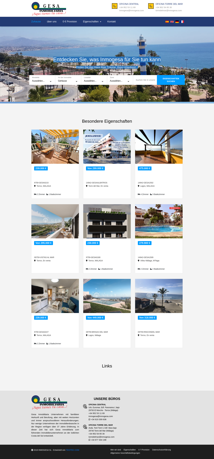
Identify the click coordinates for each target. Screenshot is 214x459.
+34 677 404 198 (97, 440)
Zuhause (36, 21)
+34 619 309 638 (97, 419)
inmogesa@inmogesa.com (131, 10)
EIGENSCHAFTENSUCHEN (171, 80)
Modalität (35, 77)
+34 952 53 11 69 (127, 7)
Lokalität (87, 77)
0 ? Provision (144, 450)
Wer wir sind (115, 450)
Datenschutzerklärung (161, 450)
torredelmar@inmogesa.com (169, 10)
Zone (112, 77)
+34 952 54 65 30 (164, 7)
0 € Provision (70, 21)
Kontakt (111, 21)
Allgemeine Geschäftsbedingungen (125, 453)
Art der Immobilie (64, 77)
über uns (52, 21)
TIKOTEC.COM (72, 450)
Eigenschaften (91, 21)
